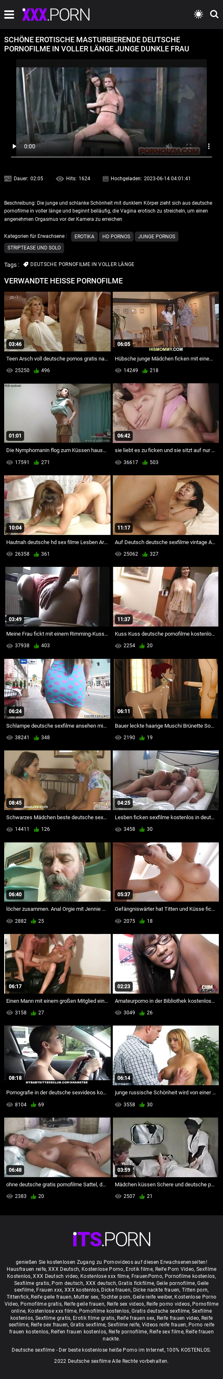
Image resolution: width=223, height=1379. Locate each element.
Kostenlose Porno (103, 1269)
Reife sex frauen (49, 1325)
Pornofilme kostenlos (190, 1276)
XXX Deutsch (63, 1269)
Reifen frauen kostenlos (78, 1332)
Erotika (84, 237)
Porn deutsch (67, 1283)
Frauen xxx (49, 1290)
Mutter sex (86, 1297)
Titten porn (195, 1290)
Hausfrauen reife (26, 1269)
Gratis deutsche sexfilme (160, 1311)
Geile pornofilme (175, 1283)
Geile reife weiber (152, 1297)
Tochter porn (116, 1297)
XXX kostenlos (81, 1290)
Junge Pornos (156, 237)
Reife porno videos (168, 1304)
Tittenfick (18, 1297)
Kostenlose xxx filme (104, 1276)
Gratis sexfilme (88, 1325)
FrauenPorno (146, 1276)
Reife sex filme (166, 1332)
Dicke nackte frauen (156, 1290)
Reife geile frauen (51, 1297)
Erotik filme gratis (94, 1318)
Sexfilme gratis (32, 1283)
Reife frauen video (178, 1318)
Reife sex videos (125, 1304)
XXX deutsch (101, 1283)
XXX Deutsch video (55, 1276)
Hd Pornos (116, 237)
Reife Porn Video (174, 1269)
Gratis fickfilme (136, 1283)
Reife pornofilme (128, 1332)
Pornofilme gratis (41, 1304)
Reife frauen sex (135, 1318)
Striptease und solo (34, 248)
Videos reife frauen (164, 1325)
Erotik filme (139, 1269)
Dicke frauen (116, 1290)
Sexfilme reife (123, 1325)
